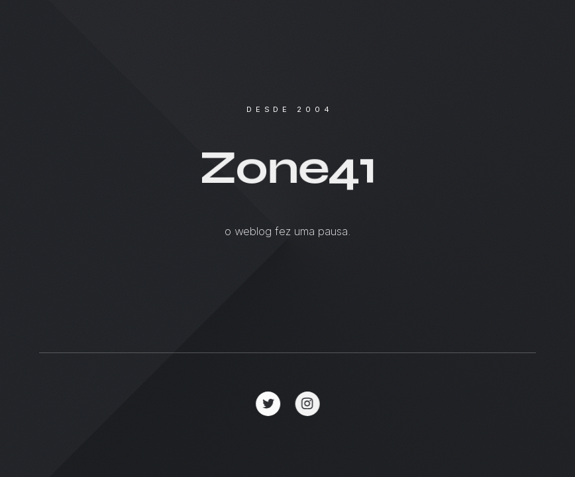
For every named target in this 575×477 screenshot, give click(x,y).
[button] (268, 404)
